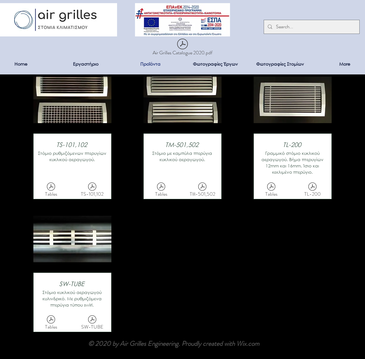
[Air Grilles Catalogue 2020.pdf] (182, 48)
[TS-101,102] (92, 190)
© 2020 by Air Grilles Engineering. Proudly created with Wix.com (173, 343)
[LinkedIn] (355, 349)
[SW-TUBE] (92, 323)
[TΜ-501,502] (202, 190)
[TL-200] (312, 190)
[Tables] (51, 190)
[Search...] (311, 27)
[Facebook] (355, 336)
